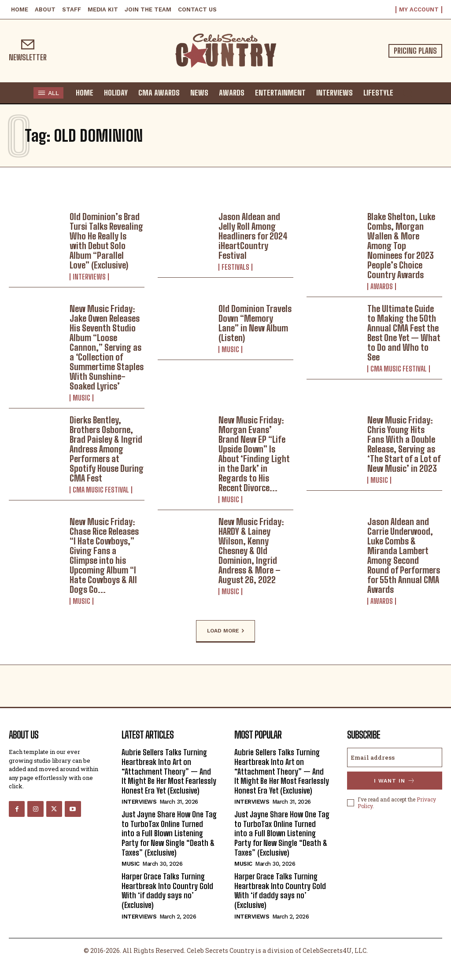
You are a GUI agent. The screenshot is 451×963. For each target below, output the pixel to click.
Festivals (235, 267)
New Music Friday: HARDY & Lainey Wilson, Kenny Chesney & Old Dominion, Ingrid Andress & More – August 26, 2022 (251, 550)
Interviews (89, 276)
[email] (394, 757)
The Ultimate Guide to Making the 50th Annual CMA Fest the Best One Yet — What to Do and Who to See (403, 332)
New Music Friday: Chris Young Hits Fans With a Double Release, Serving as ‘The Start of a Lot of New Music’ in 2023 (404, 444)
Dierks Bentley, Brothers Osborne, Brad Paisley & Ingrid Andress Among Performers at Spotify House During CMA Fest (107, 449)
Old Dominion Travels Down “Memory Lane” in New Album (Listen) (255, 323)
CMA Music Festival (398, 368)
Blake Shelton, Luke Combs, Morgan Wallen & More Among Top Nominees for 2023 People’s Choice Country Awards (401, 245)
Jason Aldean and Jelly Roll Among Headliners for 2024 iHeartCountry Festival (253, 236)
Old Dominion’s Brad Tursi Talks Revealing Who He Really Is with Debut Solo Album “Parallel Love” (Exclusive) (106, 240)
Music (81, 397)
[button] (407, 92)
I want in (394, 780)
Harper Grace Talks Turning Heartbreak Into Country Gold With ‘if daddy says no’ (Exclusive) (167, 890)
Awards (381, 286)
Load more (225, 631)
